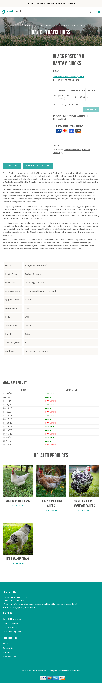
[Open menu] (85, 12)
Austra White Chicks (18, 502)
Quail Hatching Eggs (12, 632)
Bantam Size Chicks (72, 150)
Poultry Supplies (10, 623)
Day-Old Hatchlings (51, 32)
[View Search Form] (91, 12)
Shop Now (8, 613)
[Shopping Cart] (97, 11)
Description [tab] (12, 167)
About (6, 644)
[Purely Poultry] (13, 12)
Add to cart (89, 110)
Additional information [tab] (39, 167)
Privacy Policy (9, 656)
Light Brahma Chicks (18, 560)
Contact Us (8, 648)
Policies (6, 652)
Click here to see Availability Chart (68, 76)
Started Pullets (10, 627)
